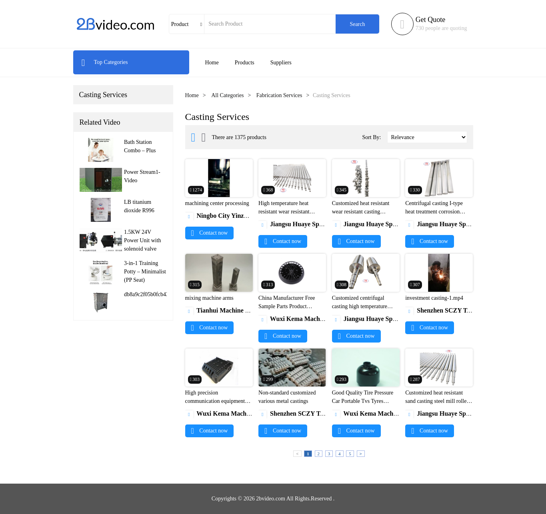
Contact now (209, 233)
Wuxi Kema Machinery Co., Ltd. (309, 318)
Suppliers (281, 63)
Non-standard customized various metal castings (287, 397)
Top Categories (104, 62)
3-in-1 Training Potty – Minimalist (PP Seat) (145, 271)
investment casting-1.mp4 (434, 298)
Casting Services (103, 95)
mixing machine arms (209, 298)
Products (244, 63)
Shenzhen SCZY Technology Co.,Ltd (461, 310)
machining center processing (217, 203)
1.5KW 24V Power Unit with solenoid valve (142, 240)
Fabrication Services (279, 95)
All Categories (227, 95)
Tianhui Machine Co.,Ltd (225, 310)
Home (212, 63)
